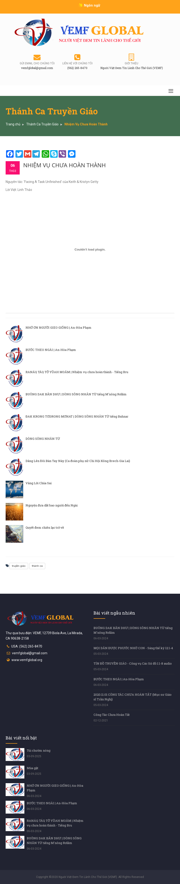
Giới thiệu (131, 63)
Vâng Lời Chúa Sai (39, 483)
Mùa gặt (32, 768)
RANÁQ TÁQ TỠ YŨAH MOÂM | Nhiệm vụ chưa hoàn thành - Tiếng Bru (77, 372)
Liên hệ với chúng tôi (77, 63)
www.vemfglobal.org (26, 660)
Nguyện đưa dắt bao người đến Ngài (52, 505)
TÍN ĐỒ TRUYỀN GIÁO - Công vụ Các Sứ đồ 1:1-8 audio (133, 663)
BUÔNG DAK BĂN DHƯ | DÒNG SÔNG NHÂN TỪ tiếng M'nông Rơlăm (76, 394)
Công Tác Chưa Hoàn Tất (112, 715)
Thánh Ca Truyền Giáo (42, 124)
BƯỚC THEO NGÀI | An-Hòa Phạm (51, 350)
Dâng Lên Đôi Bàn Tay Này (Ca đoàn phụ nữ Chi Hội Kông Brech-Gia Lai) (78, 461)
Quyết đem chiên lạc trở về (45, 527)
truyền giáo (19, 566)
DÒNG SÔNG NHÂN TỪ (43, 439)
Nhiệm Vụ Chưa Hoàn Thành (64, 165)
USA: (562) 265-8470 (26, 646)
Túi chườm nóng (38, 750)
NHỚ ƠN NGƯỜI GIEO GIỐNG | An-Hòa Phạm (58, 327)
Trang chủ (13, 124)
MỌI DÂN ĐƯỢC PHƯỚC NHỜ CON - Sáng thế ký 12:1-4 (133, 648)
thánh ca (37, 566)
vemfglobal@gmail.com (29, 653)
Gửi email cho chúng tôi (37, 63)
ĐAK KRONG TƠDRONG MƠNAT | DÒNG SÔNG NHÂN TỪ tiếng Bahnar (77, 416)
